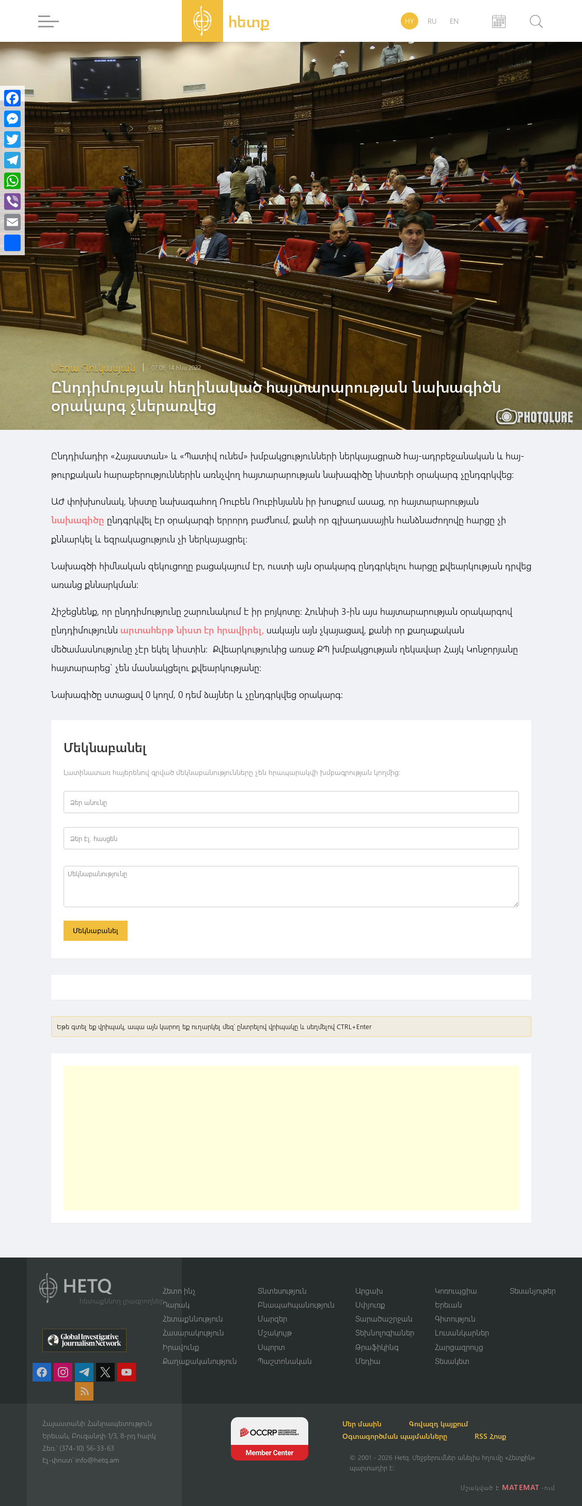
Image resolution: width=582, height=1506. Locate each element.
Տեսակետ (452, 1361)
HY (409, 21)
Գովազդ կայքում (451, 1424)
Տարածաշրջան (384, 1318)
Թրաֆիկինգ (377, 1346)
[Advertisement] (291, 1138)
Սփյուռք (370, 1304)
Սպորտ (271, 1346)
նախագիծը (77, 520)
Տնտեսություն (282, 1289)
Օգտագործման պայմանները (402, 1436)
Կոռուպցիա (456, 1289)
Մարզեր (272, 1318)
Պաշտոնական (285, 1361)
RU (432, 21)
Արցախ (369, 1289)
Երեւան (448, 1304)
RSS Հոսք (503, 1436)
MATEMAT (522, 1487)
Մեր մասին (369, 1424)
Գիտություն (455, 1318)
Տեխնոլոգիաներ (384, 1332)
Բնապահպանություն (296, 1304)
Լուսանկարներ (462, 1332)
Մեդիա (368, 1361)
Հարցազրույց (459, 1346)
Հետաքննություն (193, 1318)
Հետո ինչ (179, 1289)
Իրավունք (181, 1346)
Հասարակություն (193, 1332)
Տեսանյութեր (533, 1289)
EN (454, 21)
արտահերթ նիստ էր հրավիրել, (192, 629)
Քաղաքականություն (200, 1361)
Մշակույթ (275, 1332)
